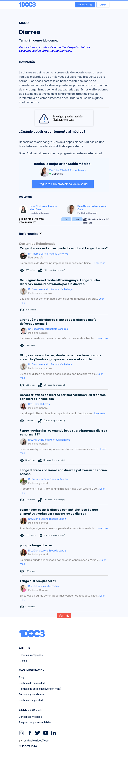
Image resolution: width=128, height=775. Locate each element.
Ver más (64, 615)
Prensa (23, 660)
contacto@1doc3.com (34, 741)
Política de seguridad (31, 700)
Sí (66, 219)
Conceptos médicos (30, 716)
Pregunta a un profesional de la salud (63, 184)
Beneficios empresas (31, 655)
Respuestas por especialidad (35, 722)
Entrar (102, 5)
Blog (21, 677)
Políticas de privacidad (32, 683)
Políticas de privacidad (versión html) (40, 688)
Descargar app (85, 4)
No (77, 219)
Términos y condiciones (32, 694)
